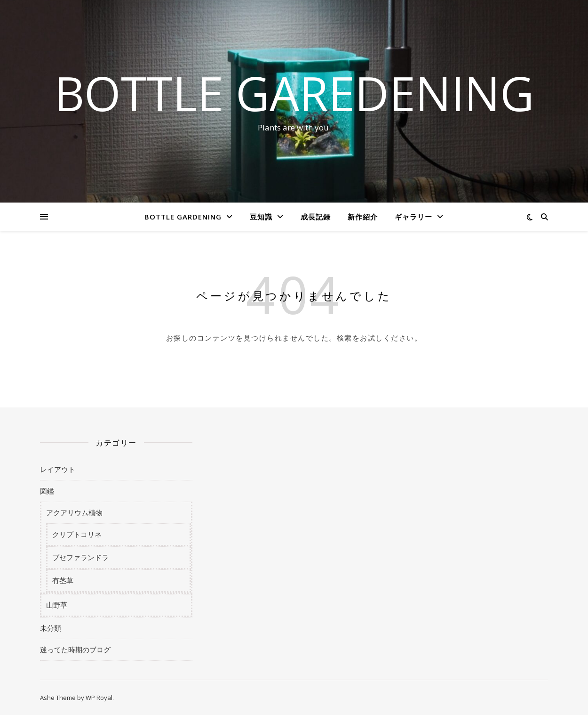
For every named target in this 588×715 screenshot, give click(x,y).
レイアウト (57, 469)
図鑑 (47, 491)
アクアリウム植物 (74, 512)
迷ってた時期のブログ (75, 649)
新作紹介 (363, 216)
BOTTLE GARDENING (183, 216)
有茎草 (62, 580)
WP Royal (99, 697)
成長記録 (316, 216)
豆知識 (261, 216)
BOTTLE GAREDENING (294, 92)
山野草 (56, 604)
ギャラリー (413, 216)
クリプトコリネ (77, 534)
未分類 (50, 628)
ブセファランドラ (80, 557)
